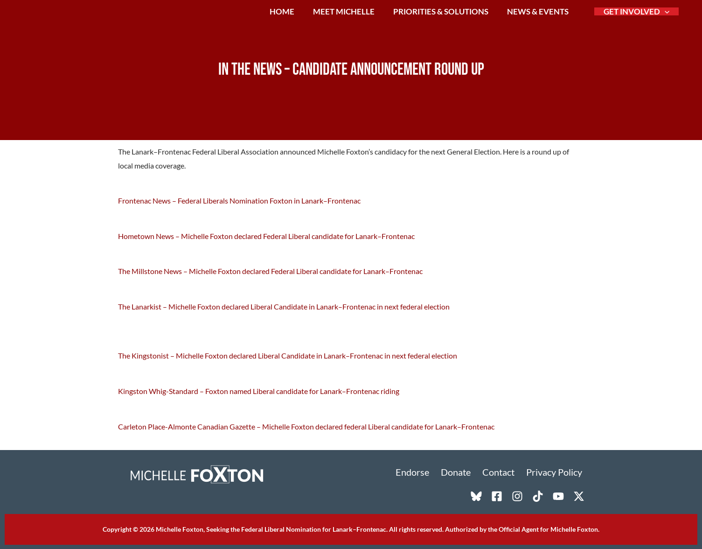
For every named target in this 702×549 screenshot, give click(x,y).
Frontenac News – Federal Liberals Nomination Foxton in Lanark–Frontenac (239, 200)
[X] (578, 495)
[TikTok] (537, 495)
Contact (503, 471)
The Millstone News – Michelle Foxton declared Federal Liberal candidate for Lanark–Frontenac (270, 271)
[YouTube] (558, 495)
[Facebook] (496, 495)
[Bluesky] (476, 495)
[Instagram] (517, 495)
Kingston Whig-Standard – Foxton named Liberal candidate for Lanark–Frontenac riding (258, 390)
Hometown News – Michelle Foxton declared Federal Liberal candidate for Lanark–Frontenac (266, 235)
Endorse (421, 471)
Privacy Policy (556, 471)
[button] (665, 19)
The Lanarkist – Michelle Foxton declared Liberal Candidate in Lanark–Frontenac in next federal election (284, 306)
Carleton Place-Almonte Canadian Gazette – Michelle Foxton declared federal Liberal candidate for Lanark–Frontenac (306, 425)
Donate (463, 471)
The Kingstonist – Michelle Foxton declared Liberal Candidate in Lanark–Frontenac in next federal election (287, 355)
